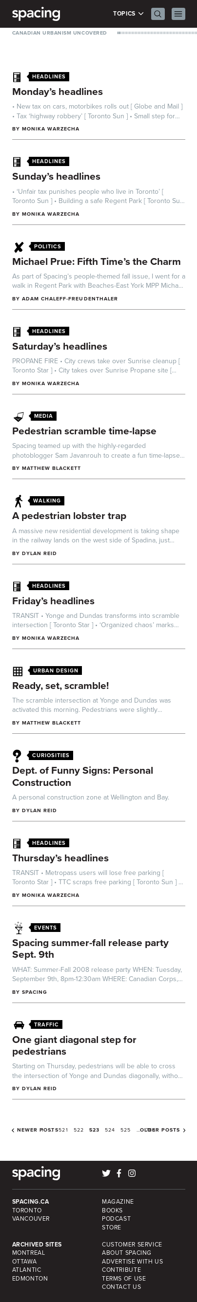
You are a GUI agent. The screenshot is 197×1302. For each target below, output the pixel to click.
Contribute (121, 1269)
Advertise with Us (132, 1261)
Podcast (116, 1218)
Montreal (28, 1252)
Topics (128, 14)
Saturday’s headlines (59, 345)
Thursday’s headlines (60, 857)
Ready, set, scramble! (60, 685)
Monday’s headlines (57, 91)
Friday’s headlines (53, 600)
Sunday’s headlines (56, 176)
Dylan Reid (40, 553)
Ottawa (24, 1261)
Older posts (160, 1130)
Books (112, 1210)
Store (111, 1227)
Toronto (27, 1210)
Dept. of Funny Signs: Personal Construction (82, 776)
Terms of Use (124, 1278)
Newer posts (38, 1130)
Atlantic (26, 1269)
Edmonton (30, 1278)
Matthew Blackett (51, 468)
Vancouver (31, 1218)
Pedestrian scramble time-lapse (84, 430)
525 (125, 1130)
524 (110, 1130)
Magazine (118, 1201)
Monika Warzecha (51, 128)
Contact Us (121, 1287)
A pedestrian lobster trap (69, 515)
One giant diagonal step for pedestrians (74, 1045)
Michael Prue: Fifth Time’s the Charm (96, 261)
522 (79, 1130)
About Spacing (127, 1252)
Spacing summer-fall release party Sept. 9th (90, 948)
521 (63, 1130)
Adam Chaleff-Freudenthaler (70, 298)
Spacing (34, 992)
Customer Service (132, 1244)
